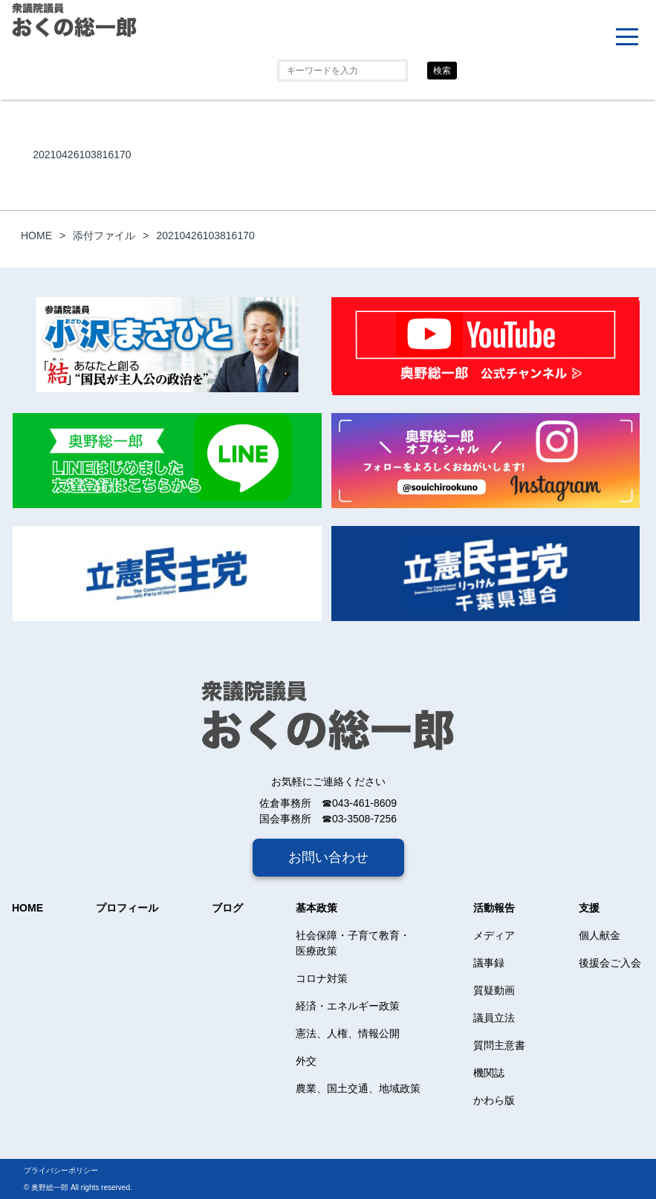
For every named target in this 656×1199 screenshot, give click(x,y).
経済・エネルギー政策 (348, 1006)
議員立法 (494, 1018)
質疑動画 (494, 990)
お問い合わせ (328, 857)
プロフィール (127, 908)
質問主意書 (499, 1045)
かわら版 (494, 1100)
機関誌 (488, 1073)
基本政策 (316, 908)
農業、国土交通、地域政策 (358, 1088)
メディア (494, 935)
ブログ (227, 908)
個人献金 (599, 935)
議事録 (488, 963)
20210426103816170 (82, 154)
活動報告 (494, 908)
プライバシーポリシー (61, 1170)
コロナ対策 (322, 978)
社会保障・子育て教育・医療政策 (353, 943)
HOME (27, 908)
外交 (306, 1061)
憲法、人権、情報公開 (348, 1033)
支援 (589, 908)
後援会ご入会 (610, 963)
